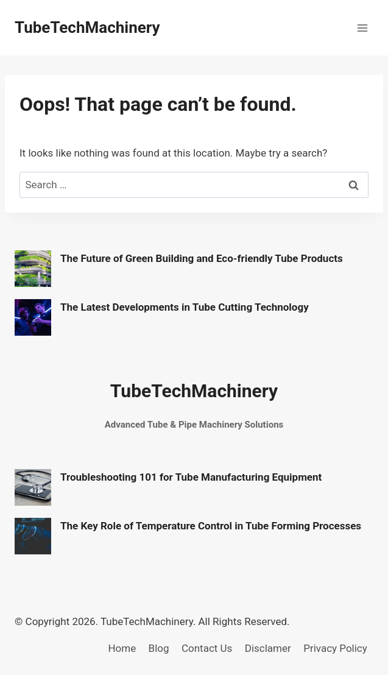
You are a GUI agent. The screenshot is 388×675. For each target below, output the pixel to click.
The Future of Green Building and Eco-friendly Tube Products (201, 258)
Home (122, 648)
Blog (159, 648)
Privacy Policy (335, 648)
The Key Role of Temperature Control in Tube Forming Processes (210, 526)
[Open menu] (362, 27)
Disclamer (268, 648)
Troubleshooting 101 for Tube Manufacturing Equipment (191, 477)
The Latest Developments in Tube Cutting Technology (184, 307)
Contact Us (207, 648)
